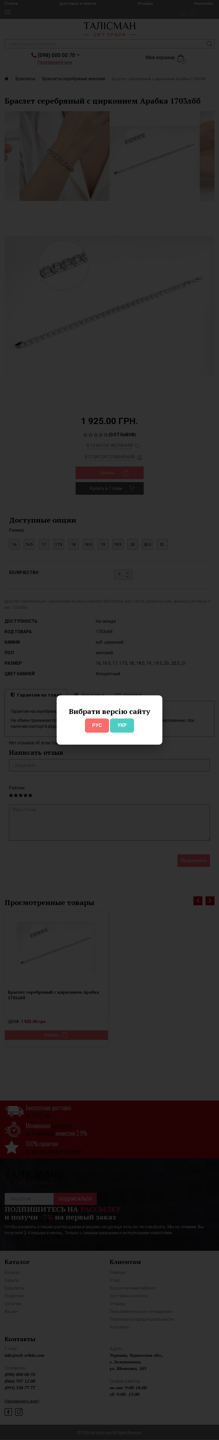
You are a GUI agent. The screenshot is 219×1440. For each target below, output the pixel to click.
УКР (122, 725)
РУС (97, 725)
